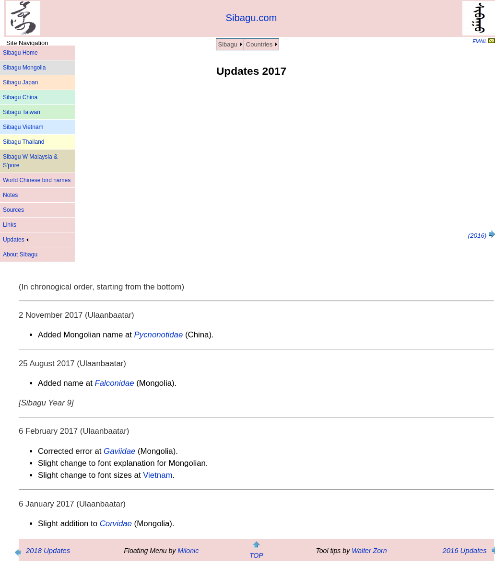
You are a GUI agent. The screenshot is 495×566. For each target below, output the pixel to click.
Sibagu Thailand (24, 142)
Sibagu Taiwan (21, 112)
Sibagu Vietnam (23, 127)
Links (9, 224)
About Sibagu (20, 254)
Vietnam (157, 475)
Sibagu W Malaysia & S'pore (30, 161)
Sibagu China (20, 97)
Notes (10, 195)
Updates (15, 239)
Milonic (188, 550)
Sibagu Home (20, 52)
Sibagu (227, 44)
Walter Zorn (369, 550)
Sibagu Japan (20, 82)
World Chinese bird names (37, 180)
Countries (259, 44)
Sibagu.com (251, 17)
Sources (13, 210)
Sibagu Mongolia (24, 67)
